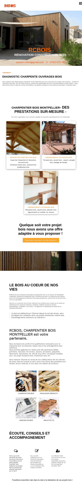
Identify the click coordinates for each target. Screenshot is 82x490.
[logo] (10, 5)
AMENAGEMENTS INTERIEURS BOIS (41, 207)
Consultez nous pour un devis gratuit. (41, 240)
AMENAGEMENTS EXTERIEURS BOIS (58, 157)
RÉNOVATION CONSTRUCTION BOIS (23, 157)
